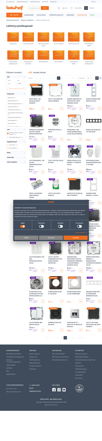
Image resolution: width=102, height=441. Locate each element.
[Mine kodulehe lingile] (14, 8)
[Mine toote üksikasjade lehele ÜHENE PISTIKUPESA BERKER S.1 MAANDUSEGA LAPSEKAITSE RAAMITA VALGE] (93, 257)
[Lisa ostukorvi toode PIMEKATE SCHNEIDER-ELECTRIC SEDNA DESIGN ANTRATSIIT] (42, 139)
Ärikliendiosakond (81, 369)
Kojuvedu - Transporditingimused (13, 361)
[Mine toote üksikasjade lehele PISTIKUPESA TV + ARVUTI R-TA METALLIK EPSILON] (74, 319)
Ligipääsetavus (11, 374)
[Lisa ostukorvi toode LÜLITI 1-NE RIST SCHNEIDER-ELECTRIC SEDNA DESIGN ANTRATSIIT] (61, 270)
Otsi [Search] (45, 8)
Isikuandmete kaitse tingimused (85, 360)
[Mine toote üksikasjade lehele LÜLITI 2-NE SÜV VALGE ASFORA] (56, 159)
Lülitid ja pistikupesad (43, 20)
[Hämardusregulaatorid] (43, 39)
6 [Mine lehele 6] (62, 78)
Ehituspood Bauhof (12, 20)
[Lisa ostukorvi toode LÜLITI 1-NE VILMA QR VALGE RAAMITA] (61, 108)
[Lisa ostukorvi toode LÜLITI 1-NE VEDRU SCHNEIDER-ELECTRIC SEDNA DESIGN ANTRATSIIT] (99, 235)
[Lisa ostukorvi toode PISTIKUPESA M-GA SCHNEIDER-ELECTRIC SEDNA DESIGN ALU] (42, 301)
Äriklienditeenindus (22, 1)
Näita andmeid (80, 232)
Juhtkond (78, 363)
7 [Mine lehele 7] (72, 338)
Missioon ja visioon (81, 354)
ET (92, 1)
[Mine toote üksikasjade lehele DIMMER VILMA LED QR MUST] (56, 319)
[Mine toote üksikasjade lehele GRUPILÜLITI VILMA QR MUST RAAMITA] (74, 191)
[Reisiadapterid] (43, 56)
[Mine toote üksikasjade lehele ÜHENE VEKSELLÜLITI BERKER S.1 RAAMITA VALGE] (74, 159)
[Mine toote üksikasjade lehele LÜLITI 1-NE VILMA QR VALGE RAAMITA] (56, 97)
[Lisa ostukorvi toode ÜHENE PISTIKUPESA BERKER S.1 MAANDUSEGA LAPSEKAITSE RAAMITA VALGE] (99, 270)
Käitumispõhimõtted (81, 357)
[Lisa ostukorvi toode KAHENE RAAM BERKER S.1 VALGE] (99, 203)
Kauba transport (34, 354)
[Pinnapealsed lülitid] (89, 39)
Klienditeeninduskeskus (13, 354)
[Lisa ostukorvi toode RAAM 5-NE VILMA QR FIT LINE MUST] (99, 139)
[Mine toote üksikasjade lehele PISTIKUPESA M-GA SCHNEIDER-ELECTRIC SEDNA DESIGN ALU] (37, 289)
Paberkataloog (35, 391)
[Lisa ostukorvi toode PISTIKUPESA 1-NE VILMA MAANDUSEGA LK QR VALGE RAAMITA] (80, 139)
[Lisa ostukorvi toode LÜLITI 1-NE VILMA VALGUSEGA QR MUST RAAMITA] (99, 330)
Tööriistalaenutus (34, 360)
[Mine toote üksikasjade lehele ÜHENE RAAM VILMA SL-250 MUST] (56, 289)
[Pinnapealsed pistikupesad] (13, 57)
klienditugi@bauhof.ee (14, 392)
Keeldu (26, 237)
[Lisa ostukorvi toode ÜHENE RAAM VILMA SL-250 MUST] (61, 301)
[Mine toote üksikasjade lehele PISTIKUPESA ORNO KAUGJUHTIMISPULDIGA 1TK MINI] (93, 159)
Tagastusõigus (10, 365)
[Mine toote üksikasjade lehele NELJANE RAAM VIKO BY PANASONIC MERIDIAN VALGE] (93, 289)
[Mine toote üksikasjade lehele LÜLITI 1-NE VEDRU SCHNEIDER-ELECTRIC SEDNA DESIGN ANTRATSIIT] (93, 223)
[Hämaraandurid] (28, 38)
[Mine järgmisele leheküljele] (77, 78)
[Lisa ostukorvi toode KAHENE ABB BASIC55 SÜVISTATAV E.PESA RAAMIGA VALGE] (80, 108)
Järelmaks (9, 368)
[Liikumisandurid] (74, 38)
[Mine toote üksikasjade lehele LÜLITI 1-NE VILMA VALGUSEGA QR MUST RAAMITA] (93, 319)
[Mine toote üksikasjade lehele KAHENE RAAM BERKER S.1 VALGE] (93, 191)
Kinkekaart (32, 369)
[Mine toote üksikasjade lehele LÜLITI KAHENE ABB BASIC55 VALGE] (37, 319)
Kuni (18, 80)
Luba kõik (76, 237)
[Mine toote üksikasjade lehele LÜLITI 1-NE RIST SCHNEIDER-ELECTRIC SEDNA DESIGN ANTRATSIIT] (56, 257)
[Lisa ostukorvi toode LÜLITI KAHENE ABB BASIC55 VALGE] (42, 330)
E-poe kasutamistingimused (15, 357)
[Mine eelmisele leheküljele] (40, 78)
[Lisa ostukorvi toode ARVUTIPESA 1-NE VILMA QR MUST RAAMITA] (42, 108)
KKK (7, 371)
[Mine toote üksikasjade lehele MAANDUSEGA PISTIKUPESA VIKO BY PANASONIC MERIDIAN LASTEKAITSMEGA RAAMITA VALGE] (74, 257)
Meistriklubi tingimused (59, 360)
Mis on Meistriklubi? (58, 354)
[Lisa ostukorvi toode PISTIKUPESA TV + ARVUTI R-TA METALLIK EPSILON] (80, 330)
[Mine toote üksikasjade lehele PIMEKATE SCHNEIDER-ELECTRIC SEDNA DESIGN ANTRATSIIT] (37, 127)
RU (95, 1)
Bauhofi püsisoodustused (60, 357)
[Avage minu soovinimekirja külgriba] (76, 8)
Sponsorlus (78, 378)
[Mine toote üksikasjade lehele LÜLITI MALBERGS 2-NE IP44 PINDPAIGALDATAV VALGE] (37, 257)
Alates (9, 80)
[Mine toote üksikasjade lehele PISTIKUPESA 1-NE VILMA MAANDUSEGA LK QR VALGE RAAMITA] (74, 127)
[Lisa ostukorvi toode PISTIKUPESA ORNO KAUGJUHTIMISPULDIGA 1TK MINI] (99, 172)
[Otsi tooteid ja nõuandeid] (34, 8)
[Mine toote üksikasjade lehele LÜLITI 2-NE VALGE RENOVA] (56, 191)
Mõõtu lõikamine (34, 363)
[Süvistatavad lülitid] (74, 57)
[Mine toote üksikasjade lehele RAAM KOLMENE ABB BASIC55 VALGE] (93, 97)
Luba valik (51, 237)
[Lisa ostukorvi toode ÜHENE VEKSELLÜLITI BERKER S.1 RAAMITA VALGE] (80, 172)
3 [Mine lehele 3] (51, 78)
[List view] (100, 78)
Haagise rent (33, 357)
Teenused (45, 1)
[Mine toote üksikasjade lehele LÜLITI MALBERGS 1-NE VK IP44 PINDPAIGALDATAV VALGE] (37, 159)
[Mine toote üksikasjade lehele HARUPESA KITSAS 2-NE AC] (56, 127)
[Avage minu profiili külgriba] (63, 8)
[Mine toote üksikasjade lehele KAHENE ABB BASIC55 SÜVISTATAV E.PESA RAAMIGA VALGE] (74, 97)
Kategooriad (16, 94)
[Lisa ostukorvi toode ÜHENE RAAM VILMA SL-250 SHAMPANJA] (80, 301)
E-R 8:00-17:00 (12, 388)
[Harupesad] (13, 38)
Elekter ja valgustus (27, 20)
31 (73, 78)
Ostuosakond (79, 366)
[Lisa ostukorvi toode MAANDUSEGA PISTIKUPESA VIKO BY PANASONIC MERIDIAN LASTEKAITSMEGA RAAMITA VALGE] (80, 270)
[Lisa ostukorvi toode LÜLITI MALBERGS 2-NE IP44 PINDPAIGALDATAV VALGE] (42, 270)
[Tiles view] (97, 78)
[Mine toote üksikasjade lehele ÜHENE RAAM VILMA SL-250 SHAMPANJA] (74, 289)
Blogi (31, 388)
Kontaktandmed (80, 372)
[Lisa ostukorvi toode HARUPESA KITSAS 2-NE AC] (61, 139)
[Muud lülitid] (58, 56)
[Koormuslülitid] (58, 38)
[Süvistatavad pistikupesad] (89, 57)
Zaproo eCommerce (51, 405)
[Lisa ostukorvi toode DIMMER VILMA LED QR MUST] (61, 330)
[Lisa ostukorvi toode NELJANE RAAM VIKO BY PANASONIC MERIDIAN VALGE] (99, 301)
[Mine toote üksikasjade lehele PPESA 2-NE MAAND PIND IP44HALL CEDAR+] (37, 191)
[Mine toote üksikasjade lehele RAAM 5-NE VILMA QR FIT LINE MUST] (93, 127)
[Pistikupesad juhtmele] (28, 57)
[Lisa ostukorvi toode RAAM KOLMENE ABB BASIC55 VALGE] (99, 108)
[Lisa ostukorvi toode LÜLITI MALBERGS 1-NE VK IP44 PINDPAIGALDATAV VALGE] (42, 172)
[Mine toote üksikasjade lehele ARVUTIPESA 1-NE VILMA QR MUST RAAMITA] (37, 97)
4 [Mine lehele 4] (61, 338)
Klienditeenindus (35, 1)
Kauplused (10, 2)
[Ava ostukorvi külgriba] (90, 8)
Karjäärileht (53, 1)
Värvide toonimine (35, 366)
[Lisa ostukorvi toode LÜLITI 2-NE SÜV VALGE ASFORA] (61, 172)
